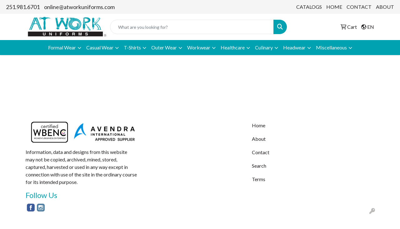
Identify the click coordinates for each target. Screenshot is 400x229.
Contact (260, 152)
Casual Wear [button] (99, 47)
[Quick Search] (192, 27)
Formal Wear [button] (62, 47)
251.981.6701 (23, 6)
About (259, 139)
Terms (258, 179)
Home (258, 125)
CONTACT (359, 7)
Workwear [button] (198, 47)
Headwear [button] (294, 47)
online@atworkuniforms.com (79, 6)
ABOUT (385, 7)
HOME (334, 7)
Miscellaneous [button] (331, 47)
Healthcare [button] (233, 47)
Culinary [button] (264, 47)
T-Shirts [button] (132, 47)
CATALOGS (309, 7)
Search (259, 166)
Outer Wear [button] (164, 47)
